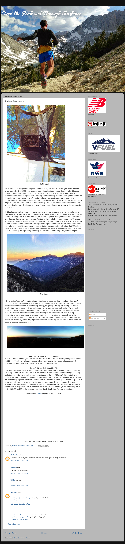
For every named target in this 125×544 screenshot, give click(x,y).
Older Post (77, 533)
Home (44, 533)
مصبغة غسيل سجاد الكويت (19, 515)
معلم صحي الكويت (17, 500)
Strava (39, 394)
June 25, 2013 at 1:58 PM (19, 486)
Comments (93, 318)
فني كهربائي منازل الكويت (19, 517)
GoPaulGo (14, 455)
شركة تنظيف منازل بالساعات (20, 504)
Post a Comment (14, 524)
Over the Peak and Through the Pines (41, 13)
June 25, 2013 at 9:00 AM (19, 473)
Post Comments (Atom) (22, 538)
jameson (14, 467)
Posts (92, 314)
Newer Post (10, 533)
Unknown (14, 492)
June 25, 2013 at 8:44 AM (19, 460)
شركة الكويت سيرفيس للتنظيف (21, 498)
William (13, 480)
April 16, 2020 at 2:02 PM (19, 519)
